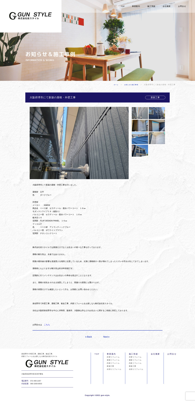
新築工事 (110, 366)
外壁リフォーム (113, 357)
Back (89, 336)
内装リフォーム (113, 363)
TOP (123, 6)
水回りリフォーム (114, 369)
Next (106, 336)
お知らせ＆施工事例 (130, 85)
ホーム (113, 85)
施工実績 (151, 6)
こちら (47, 324)
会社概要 (167, 6)
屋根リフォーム (113, 360)
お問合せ (182, 6)
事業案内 (136, 6)
